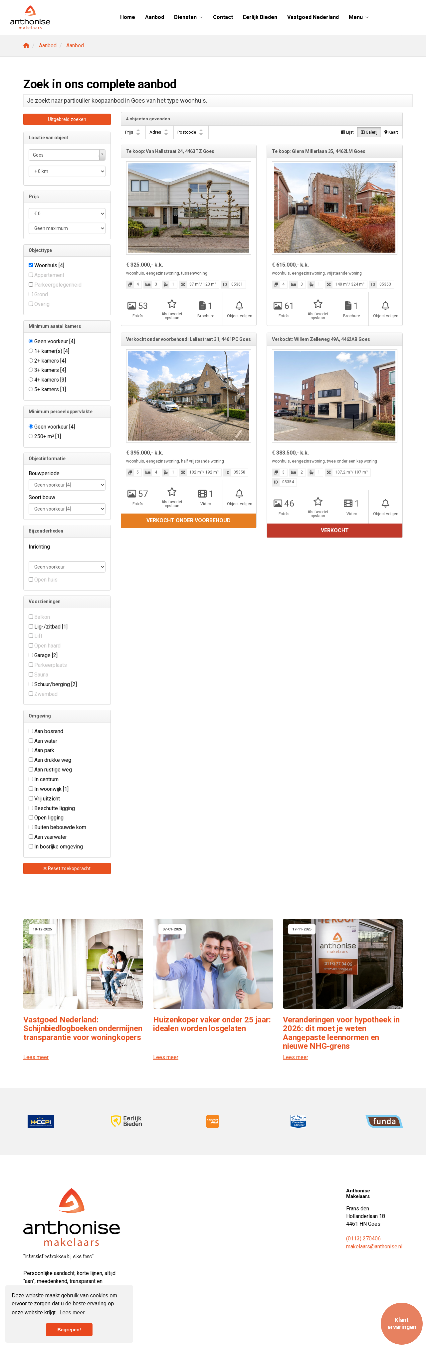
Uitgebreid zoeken (67, 119)
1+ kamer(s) (51, 351)
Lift (38, 636)
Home (127, 17)
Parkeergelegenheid (58, 285)
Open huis (46, 580)
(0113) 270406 (363, 1238)
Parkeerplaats (50, 665)
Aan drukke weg (52, 760)
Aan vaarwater (50, 837)
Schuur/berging (55, 684)
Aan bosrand (48, 731)
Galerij (369, 132)
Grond (41, 294)
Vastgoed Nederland (313, 17)
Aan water (45, 741)
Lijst (347, 132)
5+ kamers (50, 389)
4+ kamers (50, 380)
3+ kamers (50, 370)
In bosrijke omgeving (58, 846)
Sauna (41, 675)
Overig (42, 304)
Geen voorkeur (54, 341)
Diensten (188, 17)
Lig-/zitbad (51, 627)
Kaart (391, 132)
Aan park (44, 750)
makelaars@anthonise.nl (374, 1246)
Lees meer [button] (72, 1312)
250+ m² (47, 436)
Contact (223, 17)
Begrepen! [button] (69, 1329)
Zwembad (46, 694)
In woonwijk (51, 789)
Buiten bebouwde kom (60, 827)
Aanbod (154, 17)
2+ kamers (50, 361)
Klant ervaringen (401, 1323)
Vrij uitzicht (47, 798)
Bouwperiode (44, 473)
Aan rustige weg (53, 769)
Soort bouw (42, 497)
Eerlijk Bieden (260, 17)
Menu (359, 17)
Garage (46, 655)
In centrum (46, 779)
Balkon (42, 617)
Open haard (47, 646)
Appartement (49, 275)
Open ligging (49, 817)
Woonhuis (49, 265)
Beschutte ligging (54, 808)
